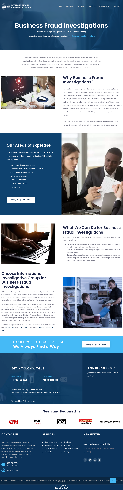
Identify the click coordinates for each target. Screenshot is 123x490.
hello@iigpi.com (9, 327)
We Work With (104, 6)
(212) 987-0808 (12, 466)
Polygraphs (48, 452)
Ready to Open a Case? (21, 200)
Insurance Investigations (52, 445)
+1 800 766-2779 (19, 378)
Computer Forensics (51, 449)
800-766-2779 (61, 487)
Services (81, 6)
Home (61, 6)
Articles (92, 6)
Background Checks (51, 442)
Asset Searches (68, 445)
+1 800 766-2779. (24, 327)
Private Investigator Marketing (15, 480)
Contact (117, 6)
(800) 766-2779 (12, 463)
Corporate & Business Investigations (56, 36)
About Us (69, 6)
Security (66, 452)
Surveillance (67, 442)
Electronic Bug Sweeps (71, 449)
